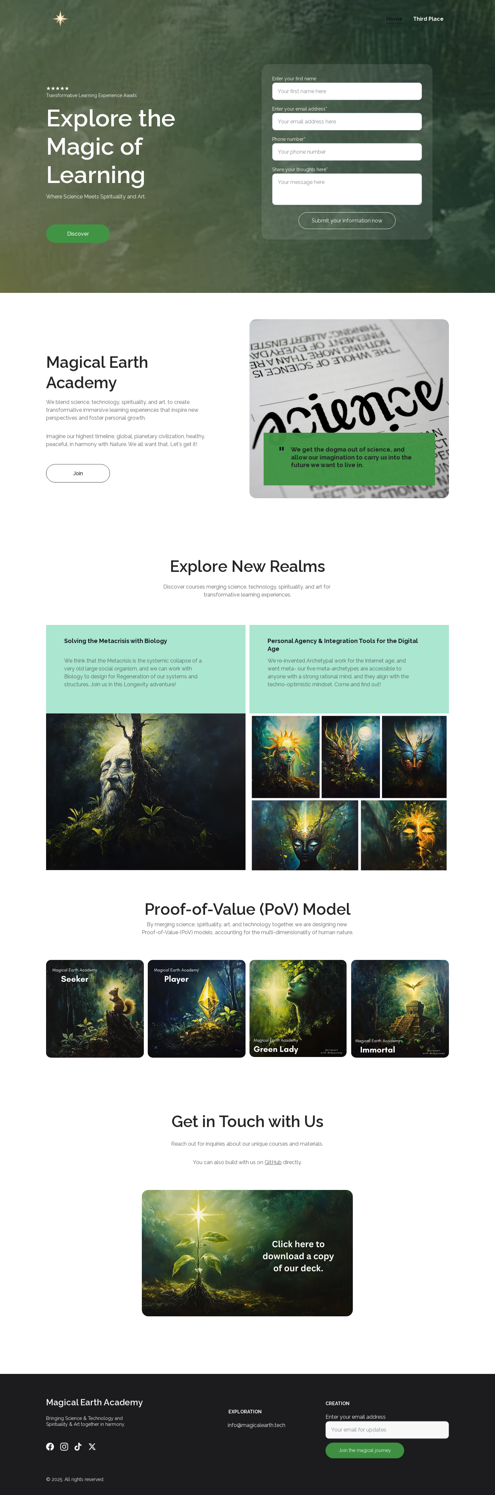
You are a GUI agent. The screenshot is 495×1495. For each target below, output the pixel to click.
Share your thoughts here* (300, 169)
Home (394, 19)
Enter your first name (294, 78)
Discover (78, 234)
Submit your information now (347, 221)
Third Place (428, 19)
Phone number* (288, 139)
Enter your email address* (299, 109)
